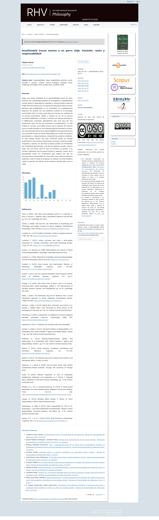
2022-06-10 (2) (83, 88)
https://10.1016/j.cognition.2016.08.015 (36, 353)
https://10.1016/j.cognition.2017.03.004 (36, 279)
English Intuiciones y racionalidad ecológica (53, 467)
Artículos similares (29, 430)
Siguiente (99, 494)
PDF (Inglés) (84, 61)
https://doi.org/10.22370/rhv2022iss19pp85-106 (42, 74)
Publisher (96, 24)
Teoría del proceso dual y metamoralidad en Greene (67, 457)
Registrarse (64, 24)
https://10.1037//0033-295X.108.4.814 (48, 301)
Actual (29, 24)
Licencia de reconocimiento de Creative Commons (93, 169)
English (113, 142)
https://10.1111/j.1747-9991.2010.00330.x (37, 269)
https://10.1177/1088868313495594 (46, 245)
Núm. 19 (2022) (39, 34)
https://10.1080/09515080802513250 (55, 229)
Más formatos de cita (85, 239)
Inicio (23, 34)
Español (113, 144)
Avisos (86, 24)
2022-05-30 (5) (83, 81)
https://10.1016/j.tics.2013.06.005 (45, 236)
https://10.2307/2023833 (60, 259)
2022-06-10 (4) (83, 83)
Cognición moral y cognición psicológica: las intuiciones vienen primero (67, 452)
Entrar (52, 24)
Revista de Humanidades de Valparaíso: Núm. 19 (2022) (50, 465)
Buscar (134, 24)
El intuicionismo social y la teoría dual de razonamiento (64, 434)
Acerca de (40, 24)
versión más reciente (71, 42)
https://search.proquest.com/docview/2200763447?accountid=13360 (46, 394)
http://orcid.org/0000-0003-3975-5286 (33, 67)
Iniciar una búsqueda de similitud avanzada (48, 499)
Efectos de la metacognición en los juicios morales (77, 440)
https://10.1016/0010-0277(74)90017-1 (53, 421)
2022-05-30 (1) (83, 91)
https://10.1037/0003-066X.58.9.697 (35, 320)
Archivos (76, 24)
